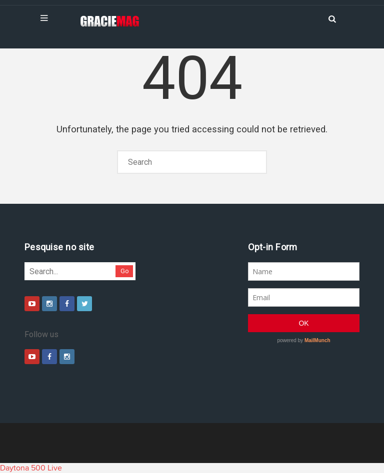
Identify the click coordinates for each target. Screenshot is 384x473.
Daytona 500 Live (31, 468)
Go (124, 271)
